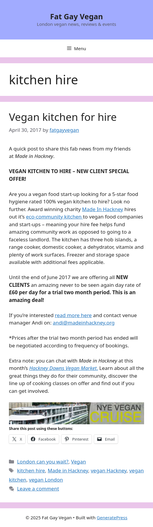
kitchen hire (31, 470)
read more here (73, 315)
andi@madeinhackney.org (84, 322)
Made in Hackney (68, 470)
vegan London (46, 479)
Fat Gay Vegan (76, 16)
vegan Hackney (109, 470)
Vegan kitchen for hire (63, 117)
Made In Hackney (102, 209)
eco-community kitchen (54, 216)
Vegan (78, 461)
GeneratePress (112, 517)
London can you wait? (42, 461)
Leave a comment (38, 488)
